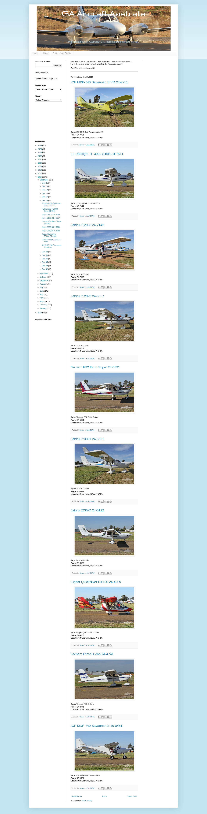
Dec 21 (45, 183)
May (42, 294)
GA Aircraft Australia (103, 13)
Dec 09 (45, 252)
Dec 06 (45, 259)
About (45, 53)
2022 (40, 156)
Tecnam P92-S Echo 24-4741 (92, 654)
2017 (40, 173)
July (42, 287)
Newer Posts (77, 796)
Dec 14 (45, 197)
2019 (40, 166)
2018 (40, 170)
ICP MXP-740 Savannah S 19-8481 (96, 726)
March (42, 301)
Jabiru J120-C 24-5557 (87, 296)
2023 (40, 153)
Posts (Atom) (87, 801)
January (43, 308)
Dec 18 (45, 190)
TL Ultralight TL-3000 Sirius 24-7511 (97, 154)
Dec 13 (45, 200)
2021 (40, 159)
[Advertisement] (50, 121)
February (43, 305)
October (43, 277)
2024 (40, 149)
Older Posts (132, 796)
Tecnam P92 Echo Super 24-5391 (95, 367)
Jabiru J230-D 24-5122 (87, 510)
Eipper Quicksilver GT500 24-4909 (96, 582)
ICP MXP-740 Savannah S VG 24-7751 (99, 82)
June (42, 291)
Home (35, 53)
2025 (40, 146)
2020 (40, 163)
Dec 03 (45, 266)
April (42, 298)
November (44, 274)
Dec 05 (45, 262)
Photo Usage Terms (62, 53)
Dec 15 (45, 193)
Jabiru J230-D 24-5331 (87, 439)
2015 (40, 313)
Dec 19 (45, 186)
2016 (40, 177)
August (43, 284)
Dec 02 (45, 269)
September (44, 280)
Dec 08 (45, 255)
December (44, 180)
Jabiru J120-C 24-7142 (87, 225)
